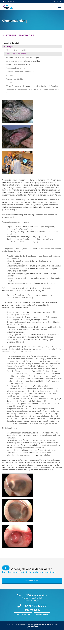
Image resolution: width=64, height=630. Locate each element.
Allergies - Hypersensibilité (16, 50)
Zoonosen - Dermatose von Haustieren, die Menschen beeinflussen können (32, 90)
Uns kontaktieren (23, 614)
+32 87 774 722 (34, 605)
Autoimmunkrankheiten (15, 68)
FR (51, 2)
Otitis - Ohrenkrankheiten (16, 54)
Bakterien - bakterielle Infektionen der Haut (23, 61)
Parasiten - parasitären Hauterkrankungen (22, 57)
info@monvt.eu (32, 609)
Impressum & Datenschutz (44, 625)
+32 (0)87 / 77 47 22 (10, 2)
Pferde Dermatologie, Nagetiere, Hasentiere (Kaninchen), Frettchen (32, 86)
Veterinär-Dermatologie (19, 35)
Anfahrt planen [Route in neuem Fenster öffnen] (42, 614)
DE (54, 2)
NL (57, 2)
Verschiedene (11, 82)
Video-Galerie (32, 580)
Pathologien (9, 46)
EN (60, 2)
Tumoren (9, 75)
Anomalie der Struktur (14, 79)
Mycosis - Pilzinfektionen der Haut (19, 64)
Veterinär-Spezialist (12, 43)
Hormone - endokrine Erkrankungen (20, 72)
